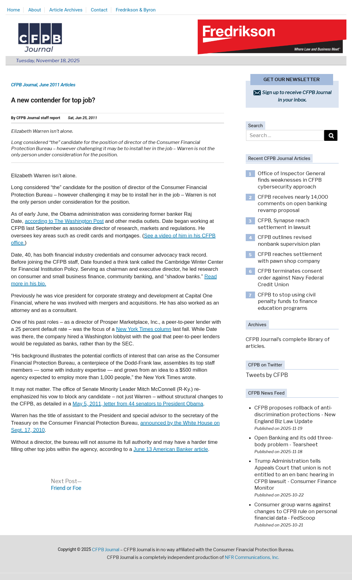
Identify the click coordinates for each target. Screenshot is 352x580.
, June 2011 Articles (56, 85)
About (34, 10)
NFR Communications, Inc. (252, 557)
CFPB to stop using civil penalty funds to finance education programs (287, 301)
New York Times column (143, 329)
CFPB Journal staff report (38, 118)
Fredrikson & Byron (136, 10)
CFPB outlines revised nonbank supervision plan (289, 240)
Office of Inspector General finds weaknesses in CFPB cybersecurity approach (291, 180)
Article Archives (65, 10)
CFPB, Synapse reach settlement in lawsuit (284, 223)
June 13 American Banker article (171, 449)
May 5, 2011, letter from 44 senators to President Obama (138, 404)
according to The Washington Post (64, 221)
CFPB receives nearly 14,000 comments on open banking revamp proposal (293, 203)
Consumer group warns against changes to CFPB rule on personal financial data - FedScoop (295, 511)
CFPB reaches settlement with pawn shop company (290, 257)
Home (13, 10)
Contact (99, 10)
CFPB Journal (24, 85)
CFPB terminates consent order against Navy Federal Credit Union (290, 277)
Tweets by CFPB (267, 375)
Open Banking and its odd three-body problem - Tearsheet (293, 441)
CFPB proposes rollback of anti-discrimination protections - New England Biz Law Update (295, 414)
